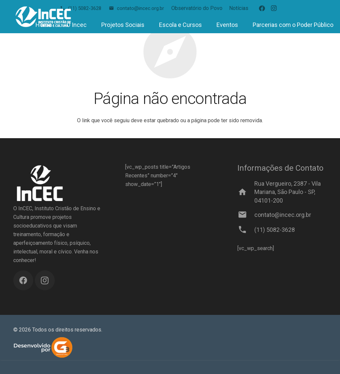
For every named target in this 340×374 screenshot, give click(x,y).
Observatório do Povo (196, 8)
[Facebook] (262, 8)
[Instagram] (274, 8)
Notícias (238, 8)
